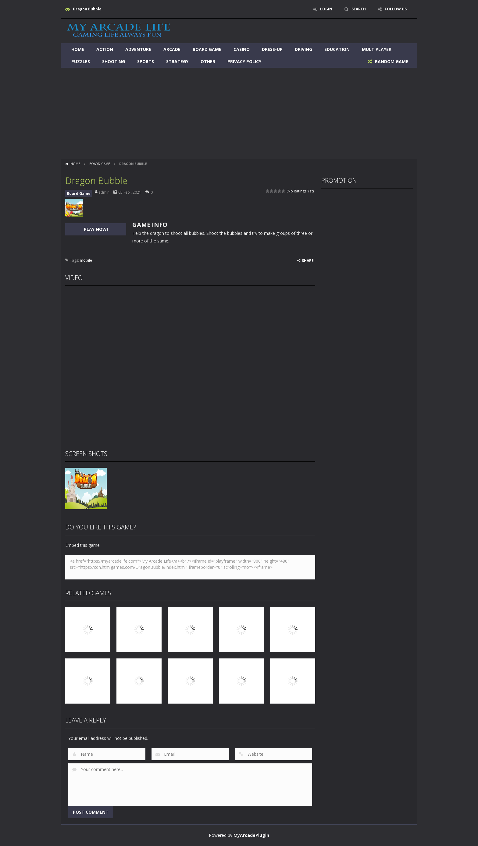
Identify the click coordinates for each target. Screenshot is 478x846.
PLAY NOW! (96, 229)
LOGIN (326, 9)
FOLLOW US (396, 9)
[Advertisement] (239, 113)
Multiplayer (376, 49)
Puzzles (80, 61)
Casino (242, 49)
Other (208, 61)
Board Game (207, 49)
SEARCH (358, 9)
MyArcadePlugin (251, 835)
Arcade (171, 49)
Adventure (138, 49)
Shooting (113, 61)
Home (77, 49)
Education (337, 49)
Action (104, 49)
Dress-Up (272, 49)
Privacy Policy (244, 61)
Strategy (177, 61)
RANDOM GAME (391, 61)
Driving (303, 49)
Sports (145, 61)
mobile (86, 260)
